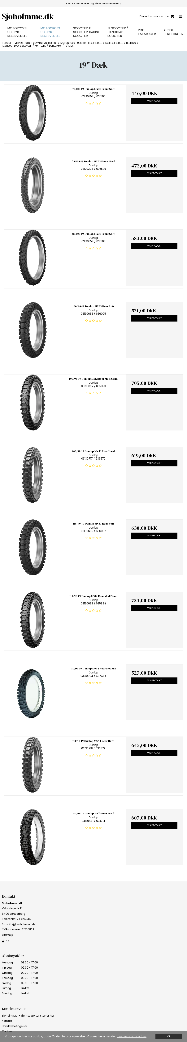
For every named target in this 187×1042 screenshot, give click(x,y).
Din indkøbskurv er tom (157, 16)
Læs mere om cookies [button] (131, 1036)
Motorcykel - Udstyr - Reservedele (18, 32)
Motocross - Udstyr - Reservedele (51, 32)
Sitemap (7, 935)
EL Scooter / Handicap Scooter (117, 32)
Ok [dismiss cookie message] (168, 1036)
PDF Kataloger (147, 32)
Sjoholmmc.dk (28, 16)
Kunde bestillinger (173, 32)
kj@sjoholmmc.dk (23, 924)
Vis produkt (154, 100)
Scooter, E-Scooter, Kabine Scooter (86, 32)
